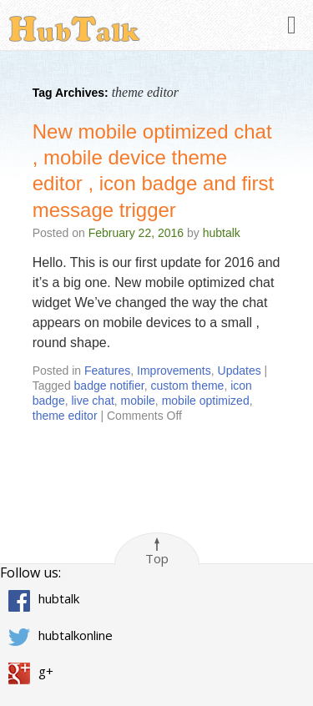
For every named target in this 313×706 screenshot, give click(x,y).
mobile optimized (206, 400)
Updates (239, 370)
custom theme (187, 385)
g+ (45, 671)
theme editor (65, 415)
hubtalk (221, 233)
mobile (138, 400)
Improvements (174, 370)
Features (107, 370)
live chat (92, 400)
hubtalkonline (75, 634)
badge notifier (109, 385)
